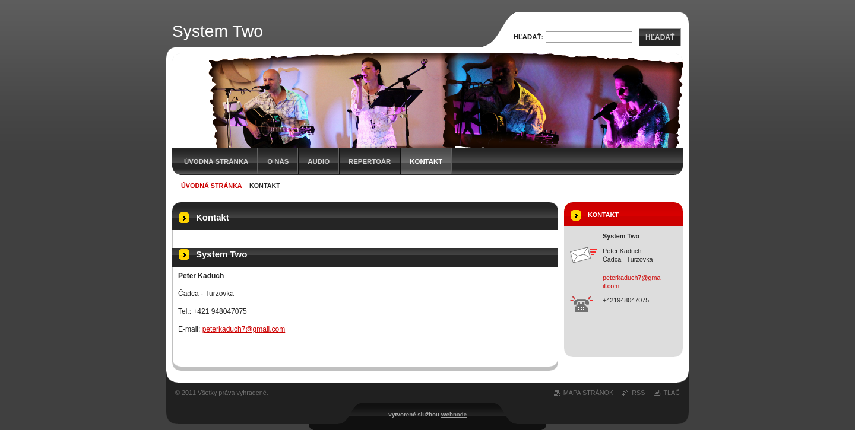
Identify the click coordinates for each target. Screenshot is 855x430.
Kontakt (426, 161)
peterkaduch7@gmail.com (244, 329)
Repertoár (370, 161)
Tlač (671, 392)
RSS (638, 392)
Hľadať (659, 37)
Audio (319, 161)
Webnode (454, 414)
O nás (278, 161)
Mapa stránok (588, 392)
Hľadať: (529, 36)
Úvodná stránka (216, 161)
